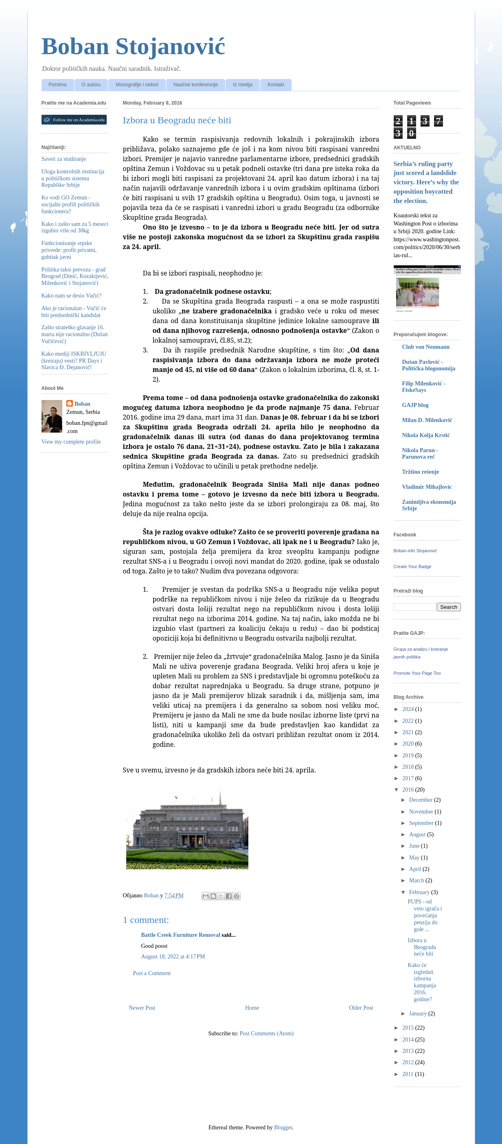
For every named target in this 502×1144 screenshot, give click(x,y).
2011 (408, 1074)
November (422, 812)
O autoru (91, 84)
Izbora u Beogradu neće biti (422, 947)
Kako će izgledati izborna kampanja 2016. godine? (422, 982)
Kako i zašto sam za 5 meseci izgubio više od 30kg (75, 227)
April (416, 869)
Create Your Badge (413, 566)
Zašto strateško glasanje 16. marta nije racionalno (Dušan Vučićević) (75, 334)
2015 (408, 1028)
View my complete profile (71, 442)
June (415, 846)
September (422, 823)
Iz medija (242, 84)
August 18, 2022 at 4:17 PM (173, 957)
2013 (408, 1051)
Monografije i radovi (137, 84)
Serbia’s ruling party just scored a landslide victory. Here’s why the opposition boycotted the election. (426, 182)
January (418, 1014)
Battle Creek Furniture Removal (180, 935)
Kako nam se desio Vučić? (72, 296)
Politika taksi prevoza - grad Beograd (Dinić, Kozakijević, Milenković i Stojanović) (75, 277)
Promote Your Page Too (417, 673)
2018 (408, 767)
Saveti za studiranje (64, 159)
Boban (82, 404)
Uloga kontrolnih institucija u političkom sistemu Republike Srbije (73, 178)
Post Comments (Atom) (266, 1033)
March (417, 880)
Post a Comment (152, 973)
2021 (408, 732)
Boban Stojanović (134, 46)
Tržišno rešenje (420, 472)
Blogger (283, 1127)
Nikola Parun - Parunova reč (420, 453)
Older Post (361, 1008)
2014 (408, 1040)
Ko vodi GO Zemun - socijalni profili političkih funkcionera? (71, 204)
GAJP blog (415, 405)
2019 (408, 755)
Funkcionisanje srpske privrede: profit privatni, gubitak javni (69, 250)
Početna (58, 84)
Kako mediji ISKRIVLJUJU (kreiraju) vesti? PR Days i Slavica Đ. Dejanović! (74, 361)
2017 (408, 778)
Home (252, 1008)
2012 (408, 1062)
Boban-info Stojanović (415, 550)
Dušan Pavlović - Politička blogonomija (429, 365)
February (420, 892)
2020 (408, 744)
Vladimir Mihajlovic (427, 487)
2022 (408, 721)
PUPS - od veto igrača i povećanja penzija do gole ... (425, 915)
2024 (408, 709)
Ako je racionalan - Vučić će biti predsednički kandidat (74, 311)
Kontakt (275, 84)
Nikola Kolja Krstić (426, 435)
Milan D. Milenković (427, 420)
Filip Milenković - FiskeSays (424, 387)
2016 (408, 790)
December (421, 800)
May (415, 858)
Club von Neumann (426, 347)
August (418, 834)
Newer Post (142, 1008)
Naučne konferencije (195, 84)
